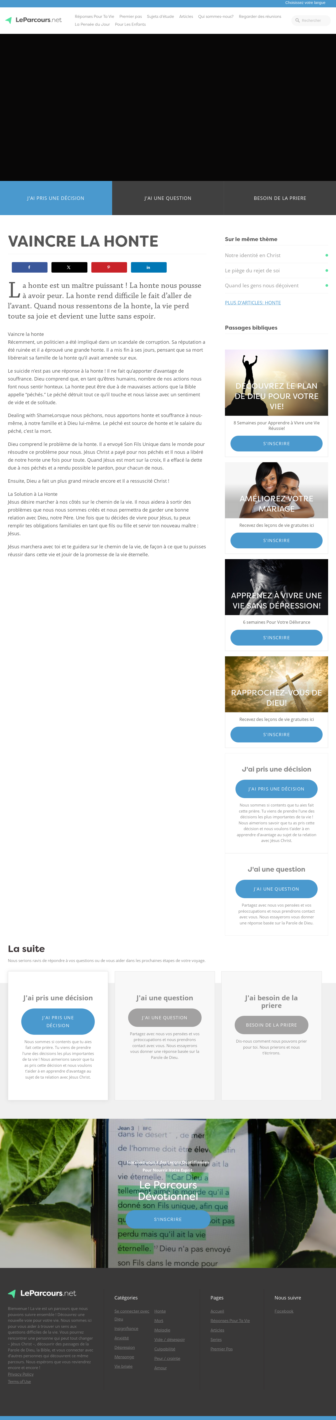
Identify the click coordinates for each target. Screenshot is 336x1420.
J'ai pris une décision (56, 198)
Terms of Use (19, 1381)
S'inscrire (276, 443)
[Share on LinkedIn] (149, 267)
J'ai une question (168, 198)
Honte (160, 1311)
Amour (160, 1368)
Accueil (217, 1311)
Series (216, 1339)
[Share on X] (69, 267)
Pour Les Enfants (130, 24)
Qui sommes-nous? (216, 16)
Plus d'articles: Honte (253, 302)
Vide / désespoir (169, 1339)
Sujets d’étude (160, 16)
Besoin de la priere (280, 198)
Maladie (162, 1330)
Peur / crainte (167, 1358)
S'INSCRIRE (168, 1219)
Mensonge (124, 1357)
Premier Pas (222, 1349)
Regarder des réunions (260, 16)
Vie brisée (123, 1366)
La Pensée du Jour (92, 24)
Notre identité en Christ (253, 255)
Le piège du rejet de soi (252, 270)
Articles (186, 16)
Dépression (124, 1347)
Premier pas (130, 16)
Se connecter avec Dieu (131, 1315)
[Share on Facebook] (30, 267)
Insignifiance (126, 1328)
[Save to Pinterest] (109, 267)
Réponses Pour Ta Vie (94, 16)
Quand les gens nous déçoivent (262, 285)
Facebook (284, 1311)
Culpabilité (164, 1349)
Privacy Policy (21, 1374)
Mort (158, 1320)
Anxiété (121, 1338)
